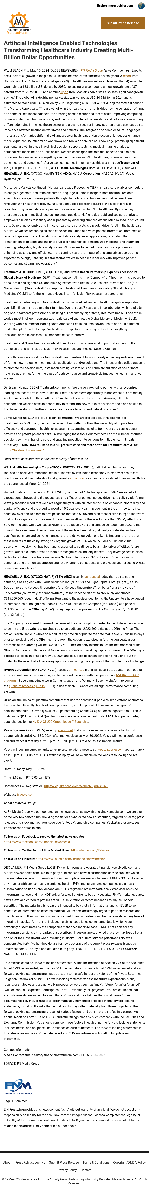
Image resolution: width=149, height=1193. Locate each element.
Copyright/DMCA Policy (129, 1162)
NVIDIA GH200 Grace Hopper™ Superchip (60, 722)
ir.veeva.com (25, 794)
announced (77, 478)
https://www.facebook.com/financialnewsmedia (37, 842)
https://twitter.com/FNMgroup (91, 850)
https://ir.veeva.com (110, 749)
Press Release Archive (30, 1162)
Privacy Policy (67, 1170)
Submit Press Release (64, 1162)
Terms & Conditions (96, 1162)
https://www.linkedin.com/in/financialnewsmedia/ (70, 859)
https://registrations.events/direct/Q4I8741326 (76, 786)
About (7, 1162)
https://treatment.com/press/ (24, 450)
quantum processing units (27, 686)
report (127, 76)
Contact (86, 1170)
